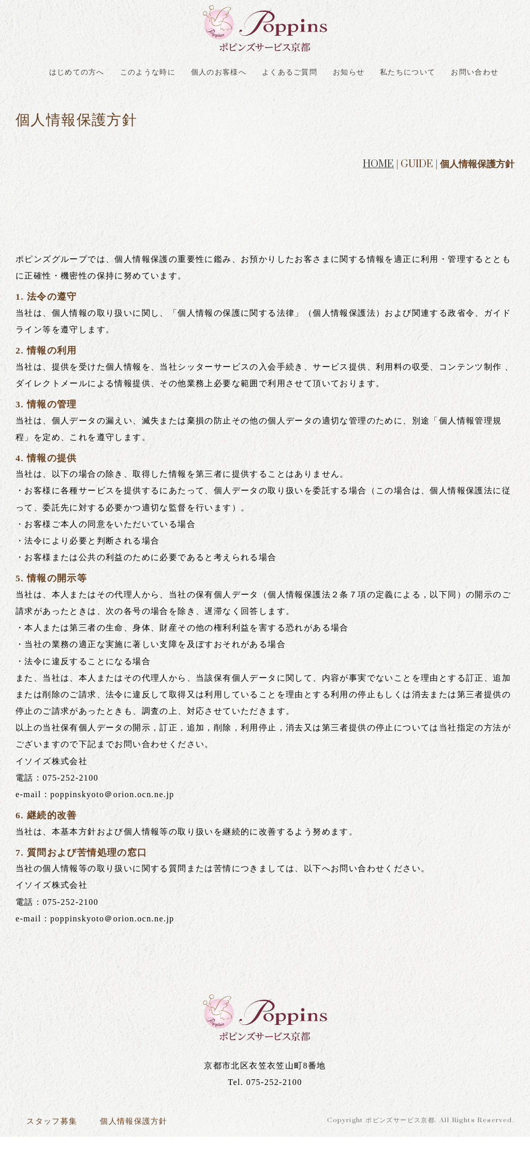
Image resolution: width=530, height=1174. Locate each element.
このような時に (166, 75)
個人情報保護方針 (154, 1156)
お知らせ (394, 75)
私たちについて (461, 75)
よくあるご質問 (327, 75)
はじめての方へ (86, 75)
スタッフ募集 (58, 1156)
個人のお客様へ (246, 75)
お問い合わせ (265, 101)
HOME (378, 196)
